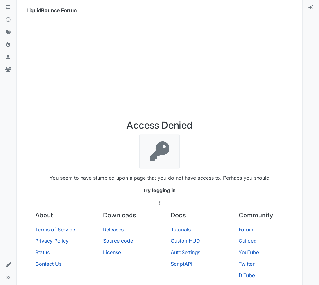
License (112, 252)
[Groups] (8, 70)
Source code (118, 241)
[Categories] (8, 7)
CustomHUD (185, 241)
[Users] (8, 57)
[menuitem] (311, 7)
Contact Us (48, 264)
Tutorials (181, 229)
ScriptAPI (181, 264)
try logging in (160, 190)
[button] (8, 265)
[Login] (311, 7)
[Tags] (8, 32)
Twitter (247, 264)
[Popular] (8, 45)
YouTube (249, 252)
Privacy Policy (52, 241)
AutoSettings (185, 252)
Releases (113, 229)
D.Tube (247, 275)
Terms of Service (55, 229)
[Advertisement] (159, 72)
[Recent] (8, 20)
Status (42, 252)
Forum (246, 229)
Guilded (248, 241)
